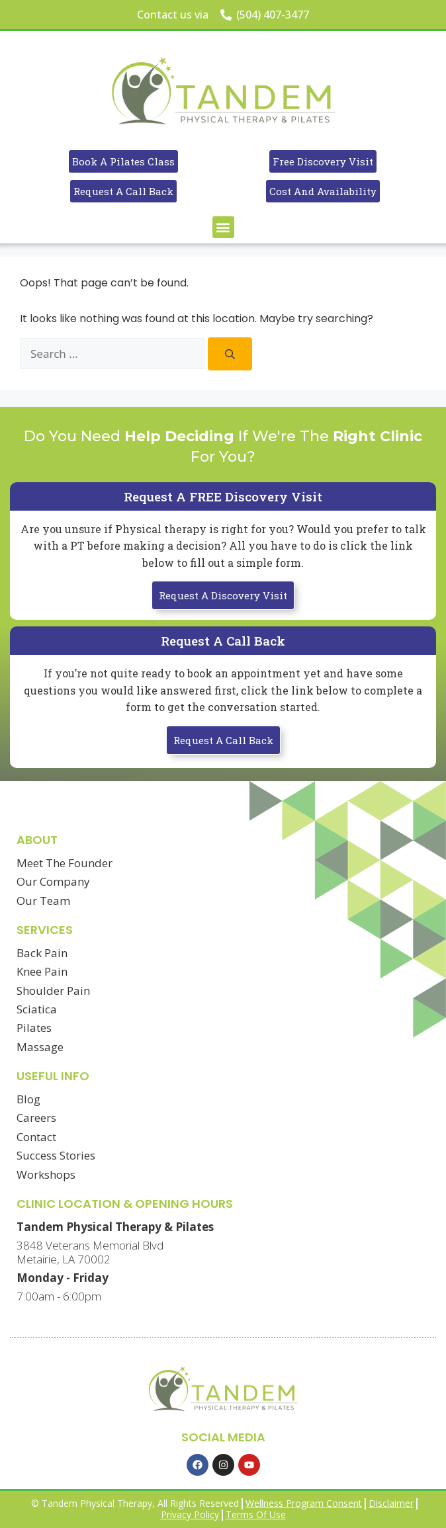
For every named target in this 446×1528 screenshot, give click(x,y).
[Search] (230, 353)
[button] (223, 227)
